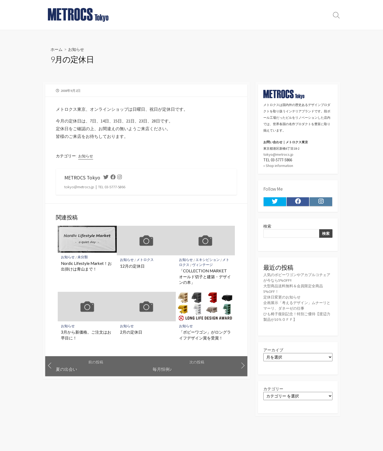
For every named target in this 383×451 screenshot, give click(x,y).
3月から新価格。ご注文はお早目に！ (86, 335)
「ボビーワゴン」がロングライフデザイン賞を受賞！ (205, 335)
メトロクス (145, 260)
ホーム (57, 49)
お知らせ (77, 49)
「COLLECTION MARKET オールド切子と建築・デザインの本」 (205, 277)
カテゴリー (273, 390)
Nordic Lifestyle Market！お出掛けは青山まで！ (86, 266)
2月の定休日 (131, 332)
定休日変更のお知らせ (283, 298)
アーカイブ (273, 351)
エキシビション (208, 260)
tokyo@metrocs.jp (278, 154)
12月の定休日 (132, 266)
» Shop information (278, 166)
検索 (267, 226)
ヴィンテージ (202, 265)
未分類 (83, 258)
